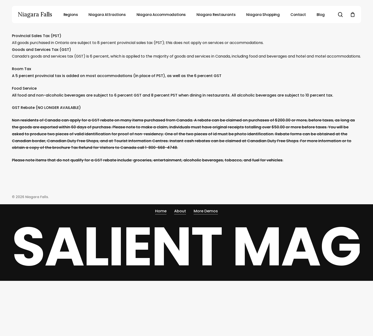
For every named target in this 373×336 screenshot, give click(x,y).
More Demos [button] (206, 211)
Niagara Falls (35, 14)
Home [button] (161, 211)
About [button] (180, 211)
